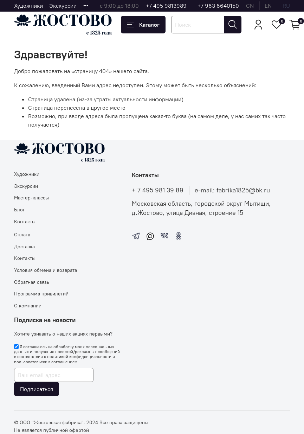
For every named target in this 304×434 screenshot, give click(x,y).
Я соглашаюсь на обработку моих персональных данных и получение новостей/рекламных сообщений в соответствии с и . (67, 354)
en (268, 5)
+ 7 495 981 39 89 (157, 190)
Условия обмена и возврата (45, 270)
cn (250, 5)
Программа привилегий (41, 294)
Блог (19, 209)
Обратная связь (31, 282)
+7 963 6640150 (218, 5)
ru (286, 5)
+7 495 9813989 (166, 5)
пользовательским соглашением (45, 361)
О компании (27, 305)
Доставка (24, 246)
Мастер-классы (31, 197)
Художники (28, 5)
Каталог (143, 24)
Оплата (22, 234)
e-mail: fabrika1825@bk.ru (232, 190)
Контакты (24, 221)
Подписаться (36, 388)
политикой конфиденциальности (79, 356)
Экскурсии (63, 5)
